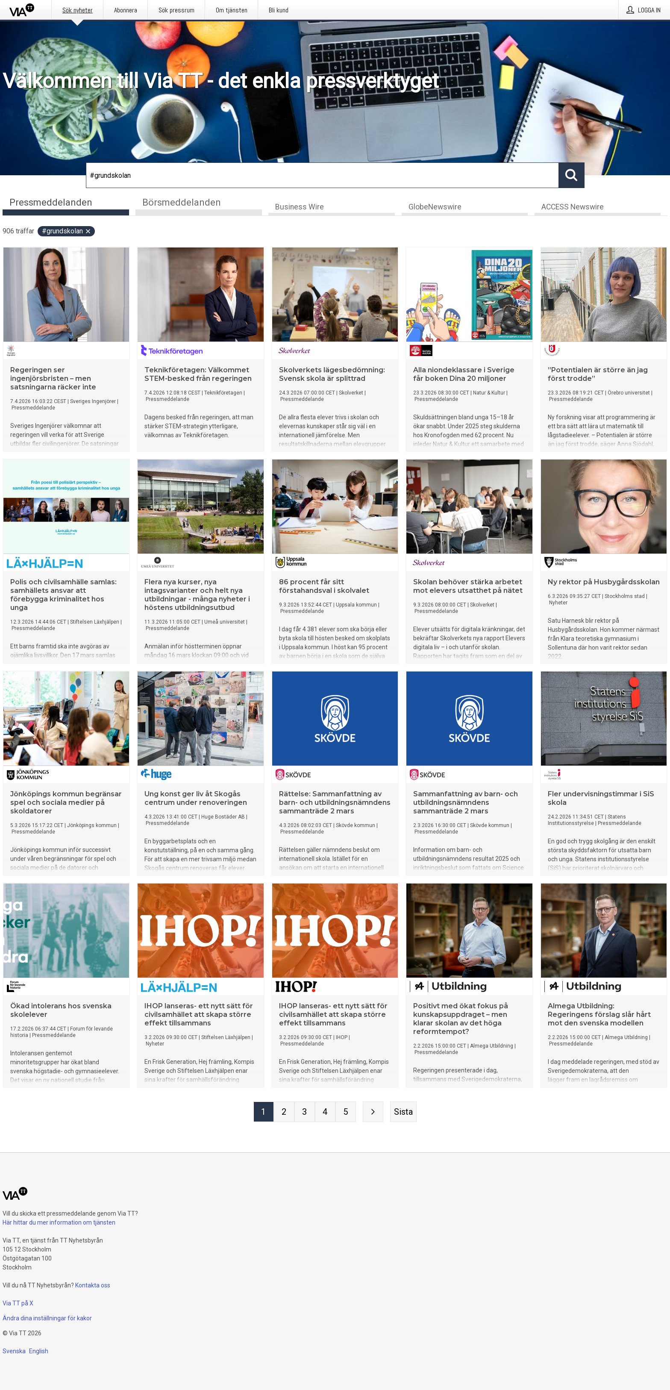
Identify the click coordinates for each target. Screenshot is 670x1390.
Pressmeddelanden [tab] (50, 202)
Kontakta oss (92, 1285)
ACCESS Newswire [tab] (572, 207)
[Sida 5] (345, 1112)
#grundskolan (66, 232)
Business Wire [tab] (299, 207)
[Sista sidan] (403, 1112)
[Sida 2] (284, 1112)
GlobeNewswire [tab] (434, 207)
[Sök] (322, 175)
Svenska (14, 1351)
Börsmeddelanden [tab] (181, 202)
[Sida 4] (325, 1112)
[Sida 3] (304, 1112)
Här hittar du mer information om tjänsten (59, 1222)
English (38, 1351)
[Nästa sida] (373, 1112)
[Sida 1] (263, 1112)
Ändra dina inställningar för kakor (47, 1318)
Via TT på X (18, 1303)
